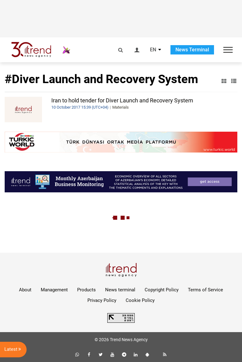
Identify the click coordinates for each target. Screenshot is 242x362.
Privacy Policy (101, 300)
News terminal (120, 290)
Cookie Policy (140, 300)
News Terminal (192, 50)
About (25, 290)
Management (54, 290)
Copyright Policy (162, 290)
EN (153, 49)
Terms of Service (205, 290)
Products (86, 290)
